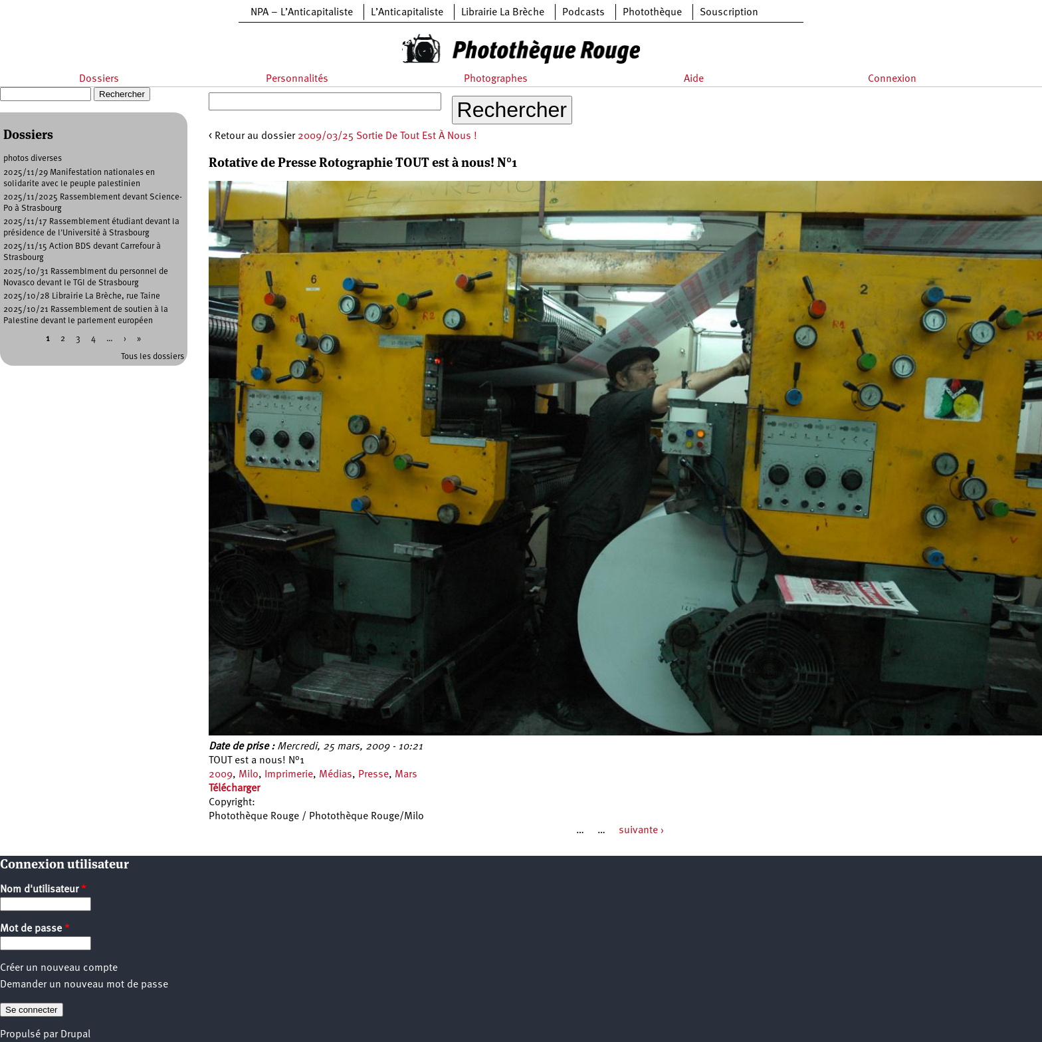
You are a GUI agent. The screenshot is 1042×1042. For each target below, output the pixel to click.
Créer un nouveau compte (59, 968)
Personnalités (297, 79)
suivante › (641, 830)
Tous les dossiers (152, 356)
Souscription (729, 12)
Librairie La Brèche (502, 12)
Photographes (496, 79)
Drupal (75, 1034)
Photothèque (652, 12)
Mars (406, 774)
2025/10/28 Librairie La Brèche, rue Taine (81, 296)
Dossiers (99, 79)
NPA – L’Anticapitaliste (302, 12)
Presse (373, 774)
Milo (249, 774)
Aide (694, 79)
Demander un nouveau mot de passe (84, 984)
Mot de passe (35, 929)
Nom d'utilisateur (43, 889)
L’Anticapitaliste (407, 12)
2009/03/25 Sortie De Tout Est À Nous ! (387, 136)
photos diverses (32, 158)
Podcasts (583, 12)
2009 (221, 774)
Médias (335, 774)
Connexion (892, 79)
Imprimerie (288, 774)
